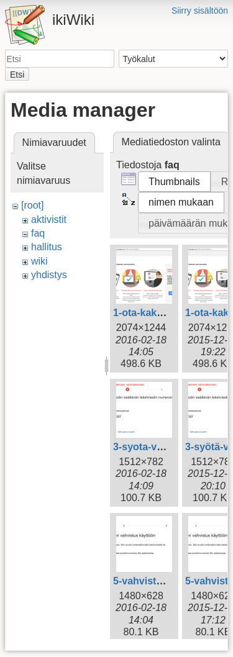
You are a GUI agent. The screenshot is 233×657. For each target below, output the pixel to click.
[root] (32, 205)
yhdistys (49, 275)
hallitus (46, 247)
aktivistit (48, 219)
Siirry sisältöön (199, 11)
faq (38, 233)
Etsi (17, 74)
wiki (39, 261)
